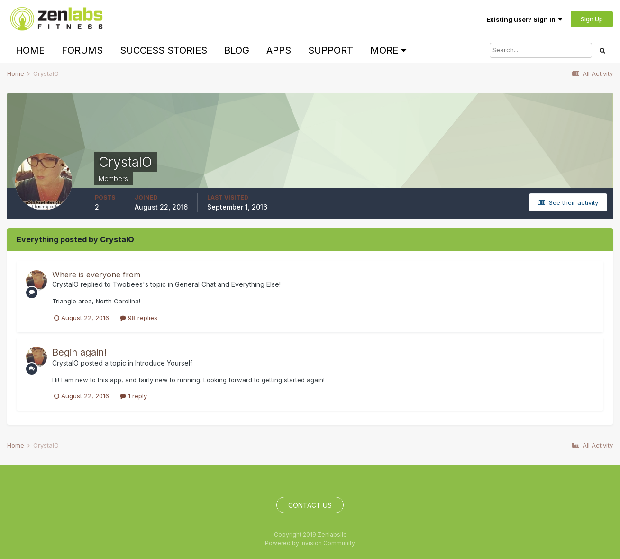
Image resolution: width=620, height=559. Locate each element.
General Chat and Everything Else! (228, 284)
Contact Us (310, 505)
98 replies (138, 317)
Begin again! (79, 352)
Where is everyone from (96, 274)
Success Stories (163, 50)
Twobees (128, 284)
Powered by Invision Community (310, 543)
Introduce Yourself (163, 363)
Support (330, 50)
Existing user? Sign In (524, 19)
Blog (236, 50)
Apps (278, 50)
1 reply (133, 396)
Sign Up (592, 19)
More (388, 50)
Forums (82, 50)
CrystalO (65, 284)
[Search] (541, 50)
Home (30, 50)
